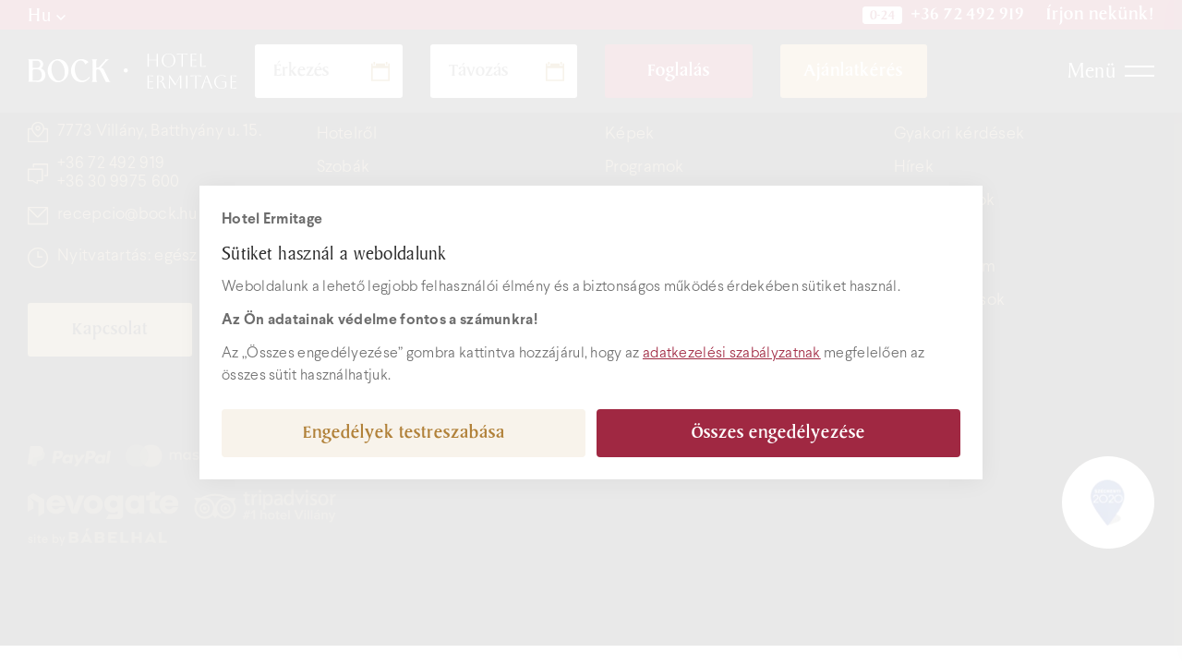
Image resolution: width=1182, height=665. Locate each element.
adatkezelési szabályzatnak (732, 353)
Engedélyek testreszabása (404, 432)
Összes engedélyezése (778, 432)
